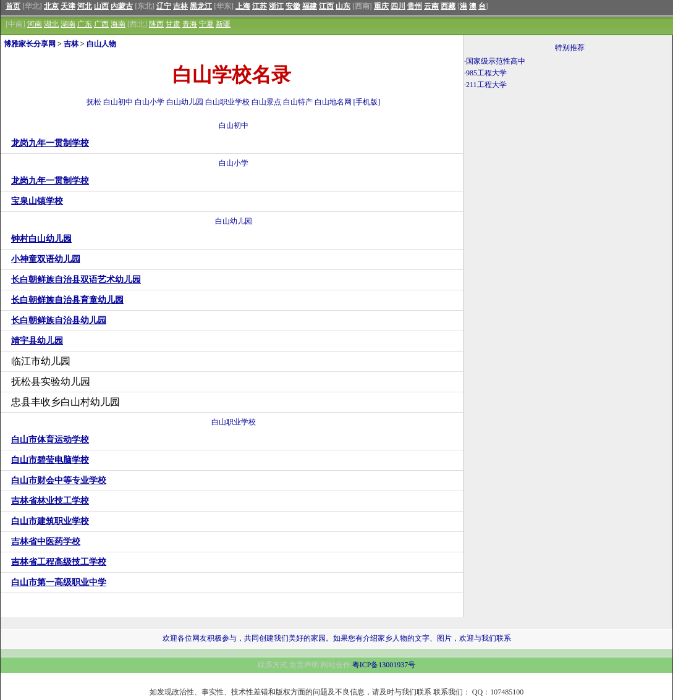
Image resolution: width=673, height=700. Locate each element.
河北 (84, 6)
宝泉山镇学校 (37, 201)
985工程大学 (486, 73)
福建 (309, 6)
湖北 (51, 24)
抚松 (94, 102)
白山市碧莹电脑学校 (50, 460)
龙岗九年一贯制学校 (50, 143)
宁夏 (206, 24)
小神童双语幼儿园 (45, 259)
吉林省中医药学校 (45, 541)
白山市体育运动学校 (50, 439)
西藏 (448, 6)
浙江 (276, 6)
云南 (431, 6)
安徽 (293, 6)
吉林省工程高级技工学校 (58, 562)
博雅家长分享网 (30, 44)
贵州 (414, 6)
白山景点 (266, 102)
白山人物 (101, 44)
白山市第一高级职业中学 (58, 582)
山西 (101, 6)
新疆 (223, 24)
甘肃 (173, 24)
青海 (189, 24)
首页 (13, 6)
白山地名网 (333, 102)
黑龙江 (201, 6)
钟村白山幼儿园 (41, 238)
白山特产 (298, 102)
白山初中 (118, 102)
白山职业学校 (227, 102)
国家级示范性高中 (495, 61)
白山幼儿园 (184, 102)
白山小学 (149, 102)
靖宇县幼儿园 (37, 340)
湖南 (68, 24)
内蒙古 (122, 6)
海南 (118, 24)
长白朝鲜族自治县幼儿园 (58, 320)
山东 (343, 6)
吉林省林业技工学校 (50, 500)
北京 (51, 6)
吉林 (180, 6)
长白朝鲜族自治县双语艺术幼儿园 (76, 279)
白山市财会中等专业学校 (58, 480)
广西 (101, 24)
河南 (34, 24)
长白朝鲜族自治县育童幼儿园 (67, 300)
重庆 (381, 6)
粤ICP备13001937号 (384, 664)
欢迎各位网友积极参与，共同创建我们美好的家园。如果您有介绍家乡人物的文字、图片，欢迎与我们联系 (337, 638)
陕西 (156, 24)
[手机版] (367, 102)
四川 (398, 6)
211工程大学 (486, 84)
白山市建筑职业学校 (50, 521)
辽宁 (163, 6)
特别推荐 (570, 47)
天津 (68, 6)
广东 (84, 24)
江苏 (259, 6)
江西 (326, 6)
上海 (242, 6)
